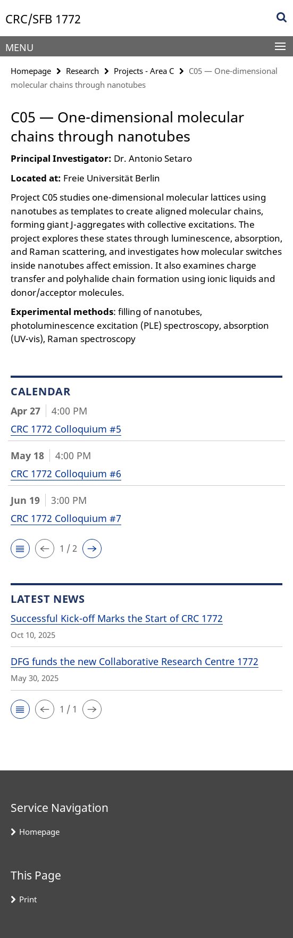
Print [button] (28, 899)
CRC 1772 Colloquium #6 (66, 473)
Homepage (31, 70)
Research (82, 70)
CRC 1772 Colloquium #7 (66, 518)
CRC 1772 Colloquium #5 (66, 428)
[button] (20, 548)
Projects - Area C (144, 70)
